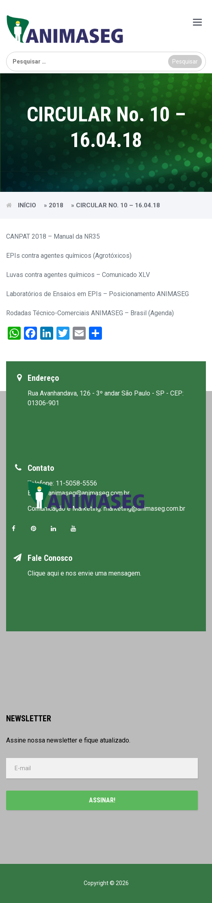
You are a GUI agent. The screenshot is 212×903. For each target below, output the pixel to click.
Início (27, 205)
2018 (56, 205)
